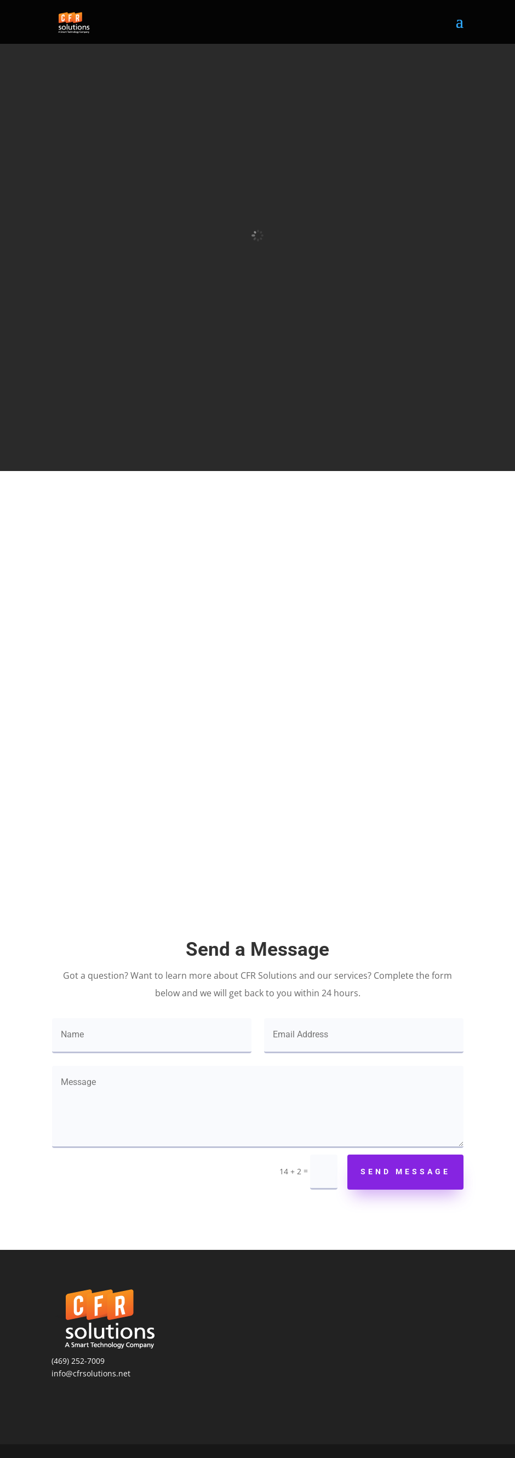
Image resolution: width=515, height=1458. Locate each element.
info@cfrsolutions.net (91, 1373)
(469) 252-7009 (78, 1361)
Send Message (405, 1171)
